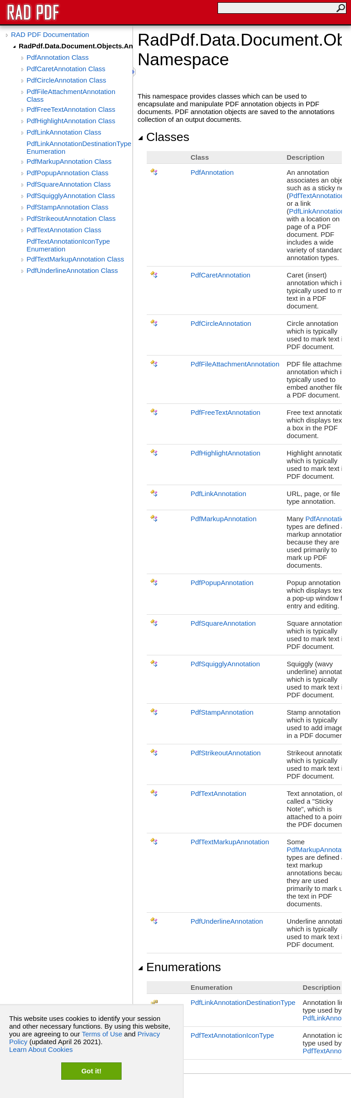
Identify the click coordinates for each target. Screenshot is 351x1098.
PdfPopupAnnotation (222, 582)
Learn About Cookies (41, 1049)
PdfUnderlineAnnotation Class (72, 270)
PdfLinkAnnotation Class (64, 132)
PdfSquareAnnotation (223, 623)
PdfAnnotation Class (58, 57)
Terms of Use (102, 1034)
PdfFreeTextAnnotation (226, 412)
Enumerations (179, 967)
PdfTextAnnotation (317, 195)
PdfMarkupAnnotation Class (69, 161)
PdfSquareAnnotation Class (69, 184)
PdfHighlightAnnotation (226, 453)
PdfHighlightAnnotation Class (71, 121)
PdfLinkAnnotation (317, 211)
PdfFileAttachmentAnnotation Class (71, 95)
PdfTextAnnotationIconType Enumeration (68, 245)
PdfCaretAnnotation (220, 275)
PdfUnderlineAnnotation (227, 921)
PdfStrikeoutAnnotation (226, 753)
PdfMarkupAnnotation (223, 519)
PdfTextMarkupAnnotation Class (75, 259)
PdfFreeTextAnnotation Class (71, 109)
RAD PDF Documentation (50, 34)
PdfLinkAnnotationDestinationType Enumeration (79, 147)
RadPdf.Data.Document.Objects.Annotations (76, 46)
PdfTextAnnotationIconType (232, 1035)
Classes (163, 137)
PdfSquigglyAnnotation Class (71, 195)
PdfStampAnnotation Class (67, 207)
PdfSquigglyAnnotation (225, 664)
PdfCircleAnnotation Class (66, 80)
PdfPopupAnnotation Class (67, 173)
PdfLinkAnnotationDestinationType (243, 1002)
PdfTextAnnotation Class (64, 230)
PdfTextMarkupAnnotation (230, 842)
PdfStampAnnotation (222, 712)
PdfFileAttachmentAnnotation (235, 364)
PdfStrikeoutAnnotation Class (71, 218)
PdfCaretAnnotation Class (66, 69)
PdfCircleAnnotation (221, 323)
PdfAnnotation (212, 172)
